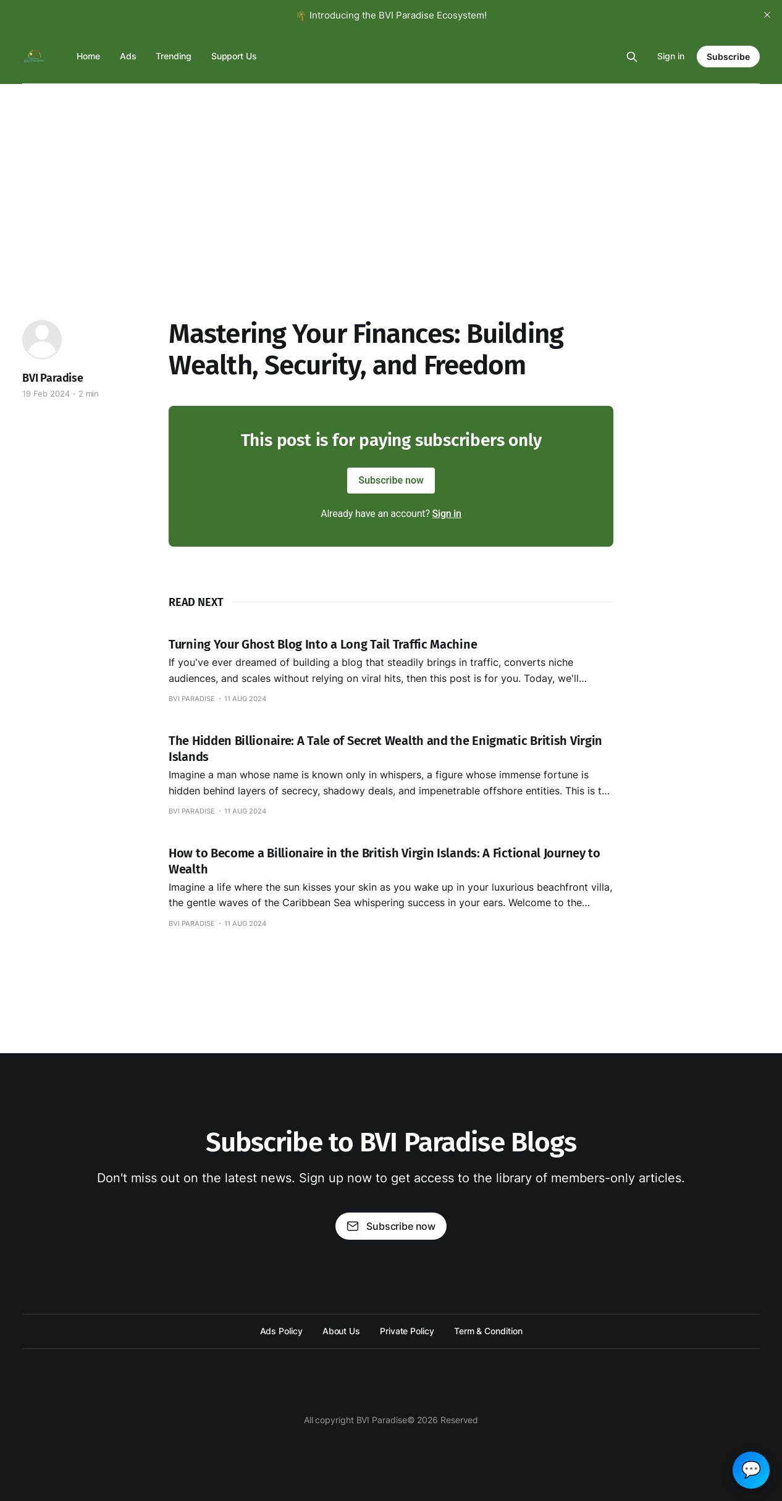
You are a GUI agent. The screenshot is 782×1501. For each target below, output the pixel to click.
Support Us (234, 56)
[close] (767, 15)
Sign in (670, 56)
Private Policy (407, 1331)
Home (88, 56)
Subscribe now (391, 480)
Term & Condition (488, 1331)
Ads (128, 56)
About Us (341, 1331)
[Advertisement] (391, 176)
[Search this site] (632, 57)
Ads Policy (281, 1331)
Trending (173, 56)
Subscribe (728, 56)
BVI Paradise (52, 378)
